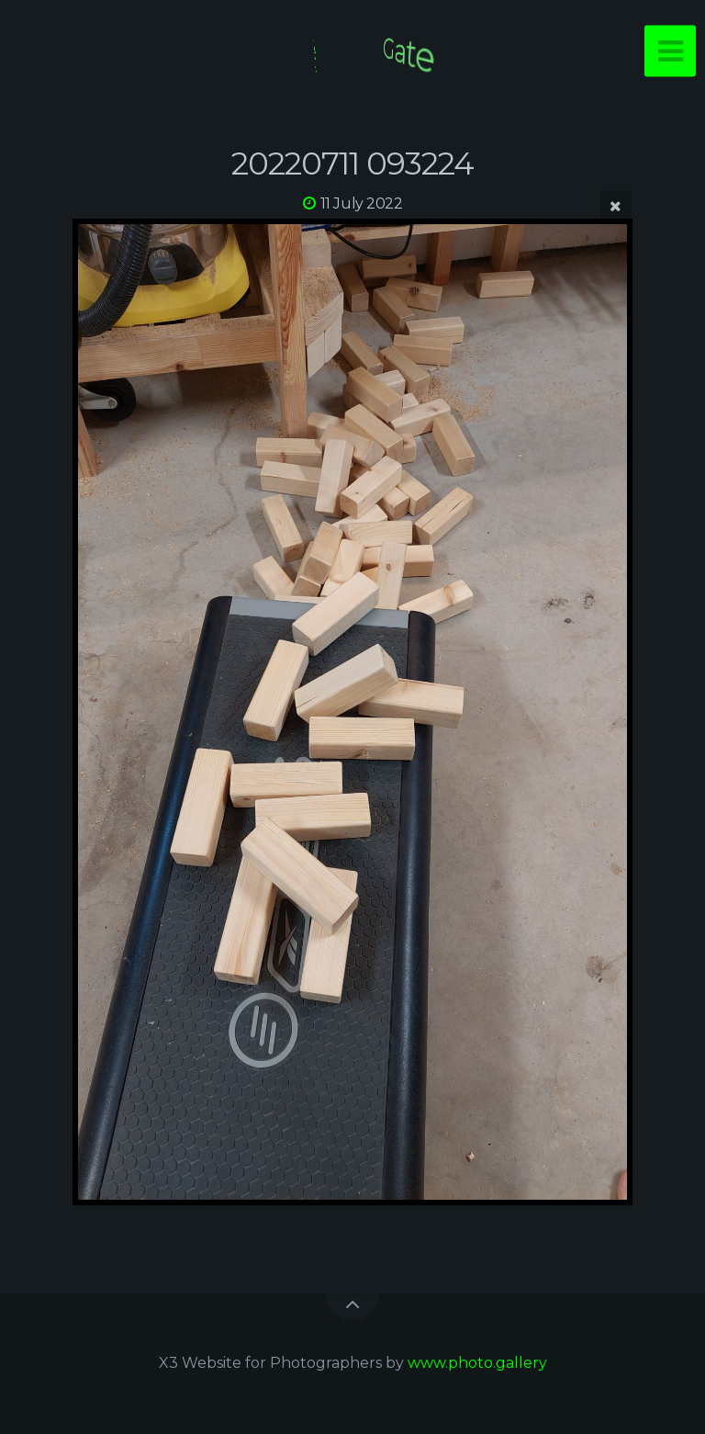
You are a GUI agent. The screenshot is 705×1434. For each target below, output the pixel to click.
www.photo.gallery (477, 1363)
